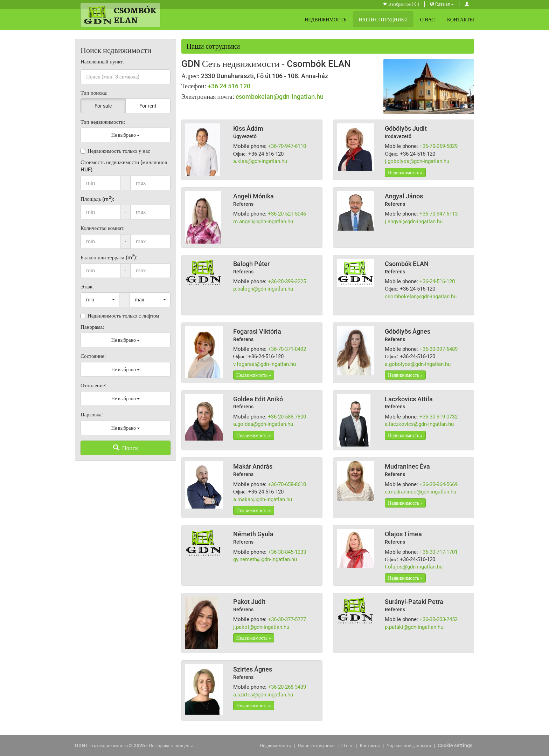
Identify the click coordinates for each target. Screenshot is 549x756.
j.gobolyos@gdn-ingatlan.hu (417, 161)
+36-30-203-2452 (438, 619)
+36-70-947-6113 (438, 214)
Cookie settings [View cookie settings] (455, 745)
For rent (148, 106)
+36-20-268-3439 (287, 687)
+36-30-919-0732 (438, 417)
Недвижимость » (405, 172)
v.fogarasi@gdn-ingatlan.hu (264, 364)
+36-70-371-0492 (287, 349)
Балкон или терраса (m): (109, 257)
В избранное (401, 4)
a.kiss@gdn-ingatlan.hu (260, 161)
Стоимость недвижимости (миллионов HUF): (124, 166)
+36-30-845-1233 (287, 552)
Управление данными (409, 745)
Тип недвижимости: (103, 122)
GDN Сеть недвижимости (101, 745)
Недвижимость (325, 19)
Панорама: (92, 327)
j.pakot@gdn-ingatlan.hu (261, 627)
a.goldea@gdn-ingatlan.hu (263, 424)
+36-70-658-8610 (287, 484)
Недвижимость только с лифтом (120, 316)
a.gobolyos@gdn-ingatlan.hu (418, 364)
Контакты (460, 19)
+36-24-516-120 (437, 281)
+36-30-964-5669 (438, 484)
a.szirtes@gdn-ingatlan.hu (263, 695)
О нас (427, 19)
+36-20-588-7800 (287, 417)
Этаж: (87, 287)
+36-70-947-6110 (287, 146)
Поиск (125, 447)
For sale (103, 106)
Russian (442, 4)
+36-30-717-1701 (438, 552)
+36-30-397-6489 (438, 349)
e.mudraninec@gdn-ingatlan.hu (420, 492)
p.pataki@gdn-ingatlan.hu (414, 627)
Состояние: (93, 356)
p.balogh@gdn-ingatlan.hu (263, 289)
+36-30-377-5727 (287, 619)
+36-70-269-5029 (438, 146)
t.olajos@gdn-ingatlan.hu (414, 567)
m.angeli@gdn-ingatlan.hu (263, 221)
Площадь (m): (97, 199)
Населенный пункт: (102, 62)
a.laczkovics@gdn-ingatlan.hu (419, 424)
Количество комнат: (103, 228)
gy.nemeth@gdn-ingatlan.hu (265, 559)
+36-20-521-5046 (287, 214)
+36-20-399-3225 (287, 281)
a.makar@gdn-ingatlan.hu (262, 499)
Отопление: (93, 385)
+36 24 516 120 (229, 86)
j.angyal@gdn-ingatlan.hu (414, 221)
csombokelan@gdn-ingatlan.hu (280, 96)
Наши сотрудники (383, 19)
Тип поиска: (94, 93)
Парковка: (92, 414)
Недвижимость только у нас (115, 151)
